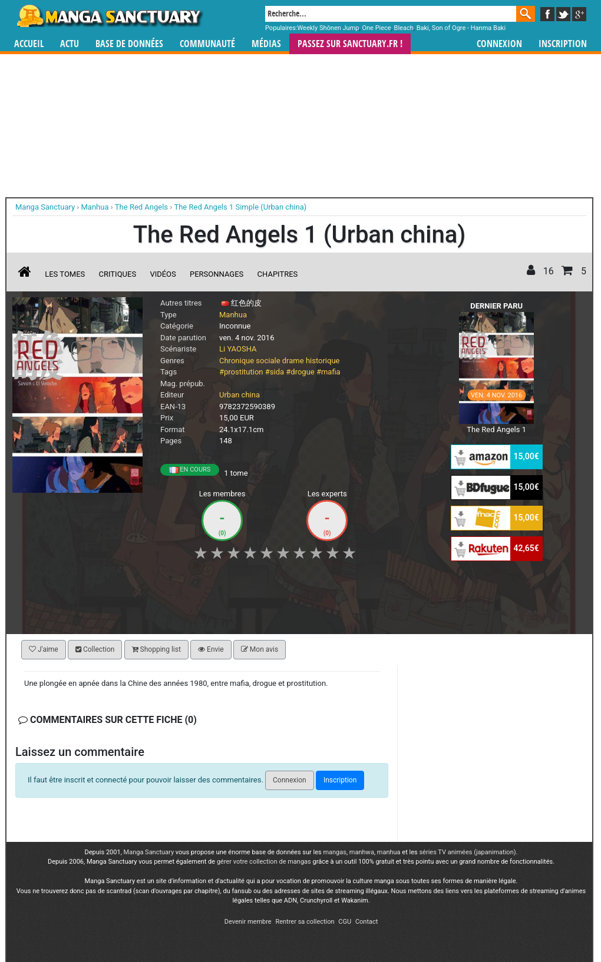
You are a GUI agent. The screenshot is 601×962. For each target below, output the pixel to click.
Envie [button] (211, 649)
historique (323, 360)
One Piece (376, 28)
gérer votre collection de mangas (264, 861)
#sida (274, 371)
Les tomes (65, 274)
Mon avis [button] (259, 649)
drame (293, 360)
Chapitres (277, 274)
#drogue (300, 371)
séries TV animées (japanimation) (467, 852)
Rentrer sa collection (304, 921)
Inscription (563, 43)
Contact (366, 921)
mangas (334, 852)
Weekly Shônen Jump (328, 28)
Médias (266, 43)
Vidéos (163, 274)
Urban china (239, 394)
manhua (389, 852)
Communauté (207, 43)
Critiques (118, 274)
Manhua (233, 314)
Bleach (404, 28)
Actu (69, 43)
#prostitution (241, 371)
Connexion (499, 43)
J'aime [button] (43, 649)
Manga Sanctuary (149, 852)
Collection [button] (94, 649)
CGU (344, 921)
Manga (109, 16)
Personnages (216, 274)
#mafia (328, 371)
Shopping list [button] (156, 649)
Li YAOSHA (238, 348)
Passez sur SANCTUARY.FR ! (350, 43)
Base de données (129, 43)
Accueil (29, 43)
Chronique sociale (249, 360)
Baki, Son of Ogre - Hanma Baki (461, 28)
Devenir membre (248, 921)
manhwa (361, 852)
